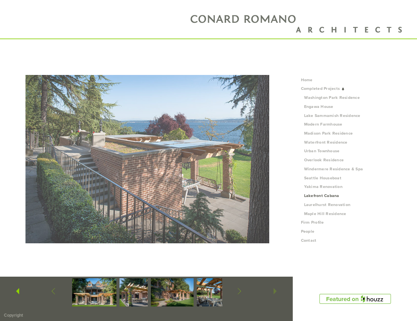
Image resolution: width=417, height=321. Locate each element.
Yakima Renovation (323, 187)
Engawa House (319, 106)
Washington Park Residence (332, 97)
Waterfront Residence (326, 142)
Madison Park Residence (328, 133)
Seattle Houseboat (322, 178)
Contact (309, 240)
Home (307, 80)
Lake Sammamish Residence (332, 116)
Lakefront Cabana (321, 196)
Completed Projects (323, 88)
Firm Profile (312, 222)
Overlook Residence (324, 160)
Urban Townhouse (322, 151)
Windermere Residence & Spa (333, 169)
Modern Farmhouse (323, 124)
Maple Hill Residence (325, 214)
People (310, 231)
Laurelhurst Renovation (327, 205)
